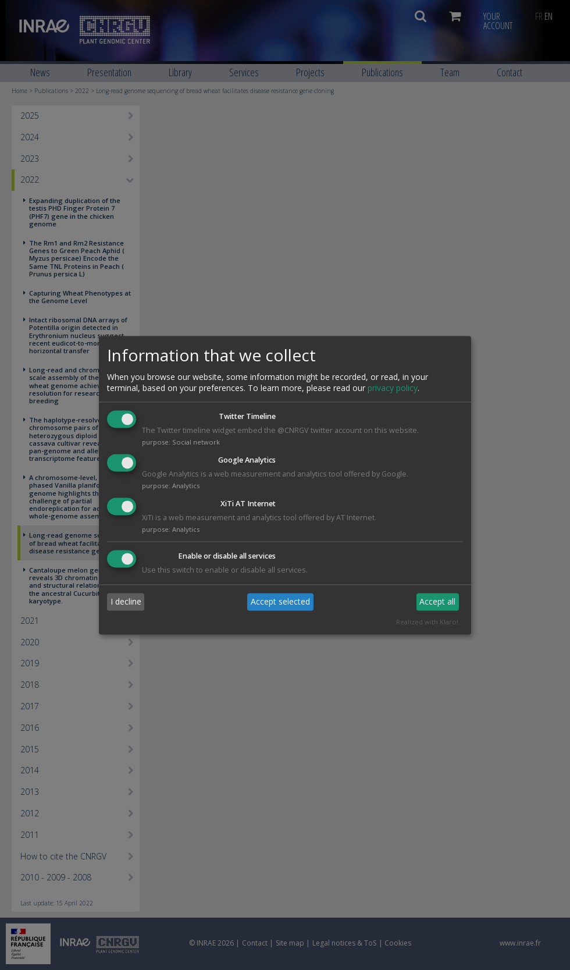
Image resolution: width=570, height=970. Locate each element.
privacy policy (393, 388)
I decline (126, 601)
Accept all (437, 601)
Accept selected (280, 601)
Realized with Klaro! (427, 621)
